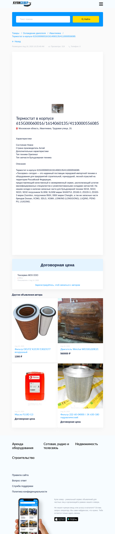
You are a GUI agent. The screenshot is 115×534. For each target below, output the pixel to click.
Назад (18, 41)
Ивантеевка (55, 33)
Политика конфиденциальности (29, 491)
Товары (15, 33)
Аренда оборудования (22, 446)
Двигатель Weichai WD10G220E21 (79, 349)
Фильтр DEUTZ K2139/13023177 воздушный (32, 351)
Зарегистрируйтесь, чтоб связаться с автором (57, 285)
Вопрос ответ (19, 480)
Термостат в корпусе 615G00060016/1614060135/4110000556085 (44, 36)
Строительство (23, 458)
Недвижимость (86, 444)
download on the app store (60, 519)
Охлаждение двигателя (34, 33)
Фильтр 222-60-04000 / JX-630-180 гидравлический (79, 416)
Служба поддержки (22, 486)
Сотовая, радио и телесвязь (56, 446)
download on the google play (72, 519)
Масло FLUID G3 (24, 414)
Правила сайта (20, 475)
